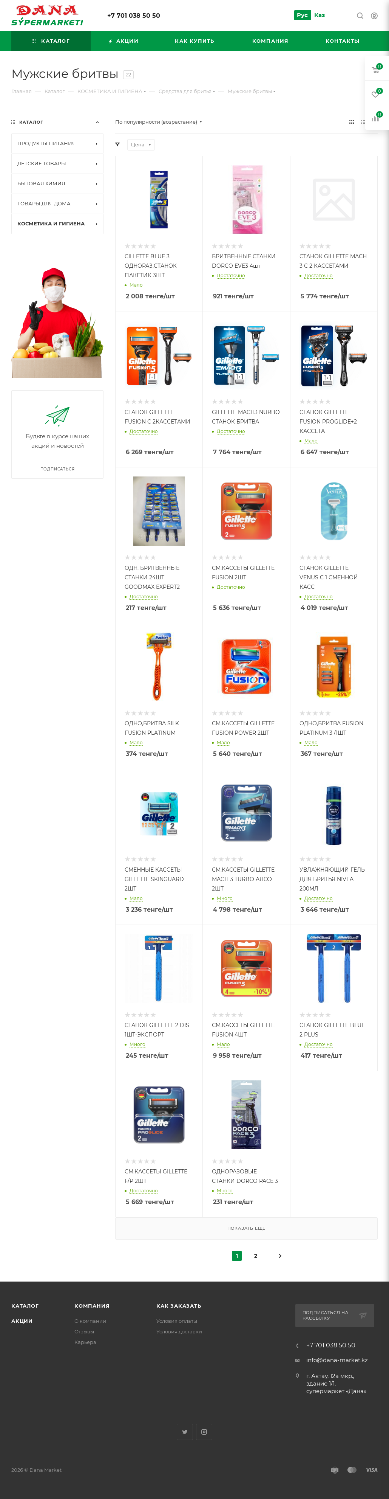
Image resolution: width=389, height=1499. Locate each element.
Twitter (185, 1432)
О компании (90, 1321)
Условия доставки (179, 1331)
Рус (302, 15)
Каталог (25, 1306)
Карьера (85, 1342)
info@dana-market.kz (337, 1360)
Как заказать (178, 1306)
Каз (319, 15)
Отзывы (84, 1331)
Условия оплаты (176, 1321)
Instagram (204, 1432)
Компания (92, 1306)
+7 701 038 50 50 (133, 15)
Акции (22, 1321)
